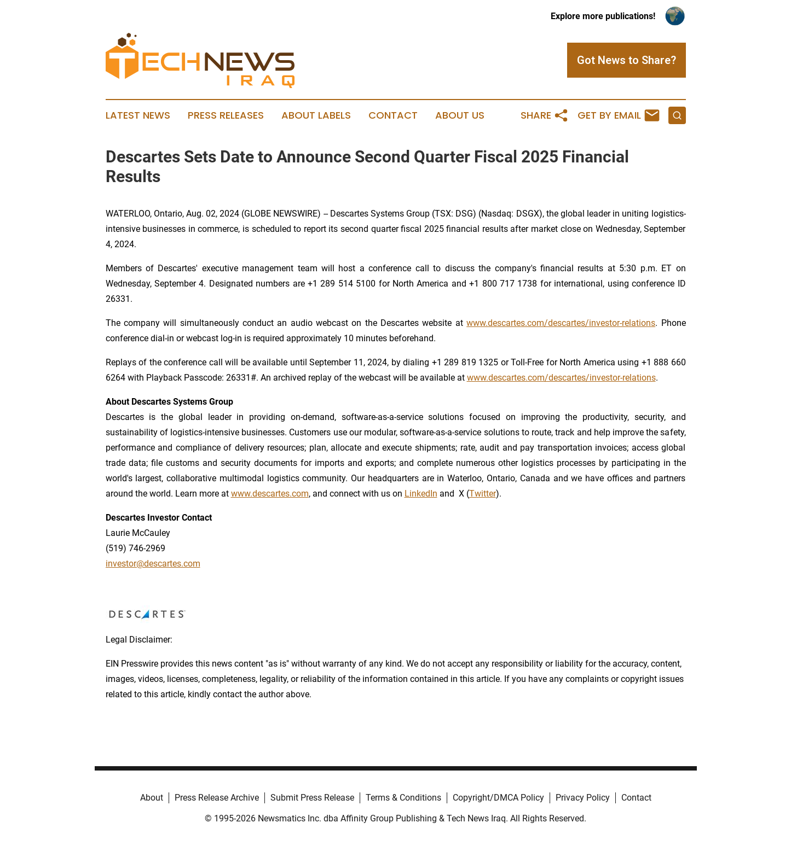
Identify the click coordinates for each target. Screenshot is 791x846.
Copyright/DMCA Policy (498, 797)
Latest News (138, 115)
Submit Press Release (312, 797)
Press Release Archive (217, 797)
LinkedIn (421, 493)
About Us (459, 115)
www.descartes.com (270, 493)
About (151, 797)
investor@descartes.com (153, 563)
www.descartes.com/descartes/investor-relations (560, 323)
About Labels (316, 115)
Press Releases (226, 115)
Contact (393, 115)
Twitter (482, 493)
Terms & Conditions (403, 797)
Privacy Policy (583, 797)
